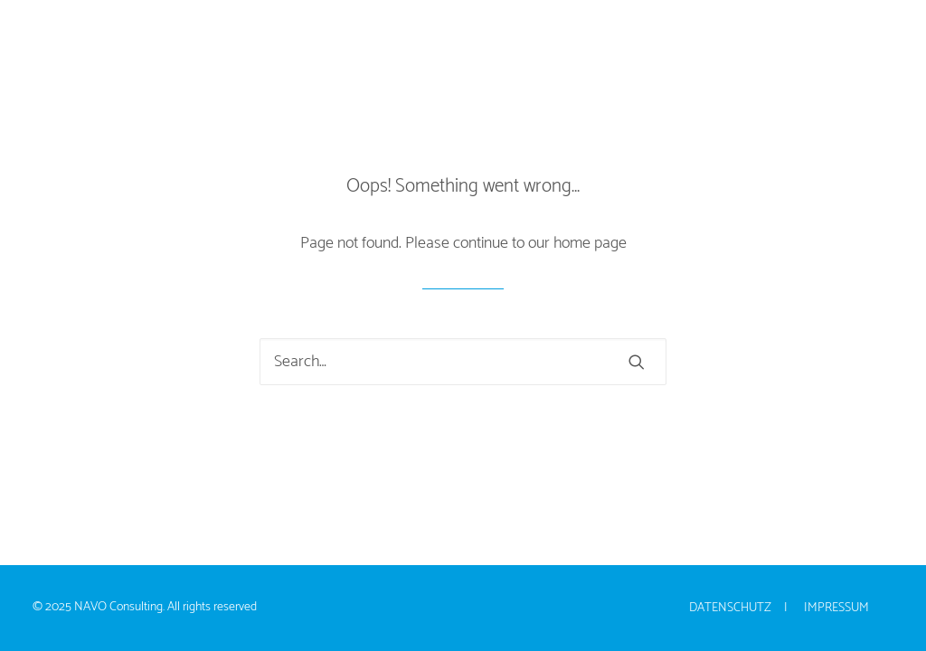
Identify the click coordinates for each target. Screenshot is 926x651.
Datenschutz (730, 608)
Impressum (836, 608)
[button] (636, 361)
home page (590, 243)
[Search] (463, 361)
